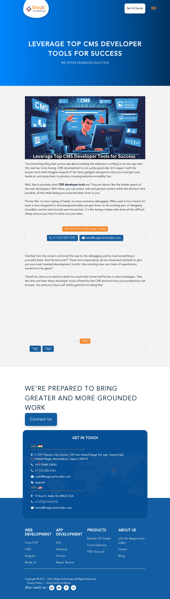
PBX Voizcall (95, 552)
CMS (28, 549)
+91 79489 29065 (46, 465)
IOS (58, 543)
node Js (30, 562)
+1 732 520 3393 (45, 471)
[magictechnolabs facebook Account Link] (66, 588)
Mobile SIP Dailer (99, 538)
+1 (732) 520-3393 (62, 238)
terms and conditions (58, 583)
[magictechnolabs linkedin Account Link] (51, 588)
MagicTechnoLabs (64, 579)
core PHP (31, 543)
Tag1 (35, 348)
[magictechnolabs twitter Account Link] (59, 588)
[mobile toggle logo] (153, 8)
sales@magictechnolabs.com (101, 238)
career (122, 549)
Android (61, 549)
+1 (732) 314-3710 (46, 502)
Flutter (61, 556)
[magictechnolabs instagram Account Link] (73, 588)
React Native (65, 562)
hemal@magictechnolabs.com (53, 508)
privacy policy (34, 583)
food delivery (97, 545)
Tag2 (48, 348)
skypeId (40, 482)
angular (30, 556)
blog (121, 556)
